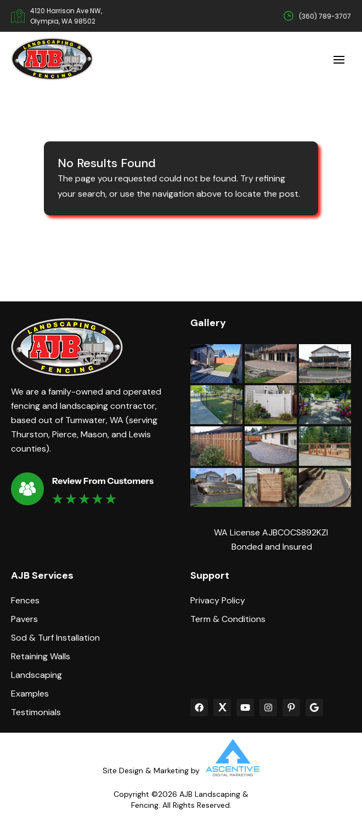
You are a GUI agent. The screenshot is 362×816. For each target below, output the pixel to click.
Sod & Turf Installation (55, 638)
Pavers (24, 619)
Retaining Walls (40, 656)
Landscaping (36, 675)
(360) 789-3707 (325, 16)
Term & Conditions (227, 619)
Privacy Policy (217, 600)
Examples (30, 694)
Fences (25, 600)
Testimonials (36, 712)
